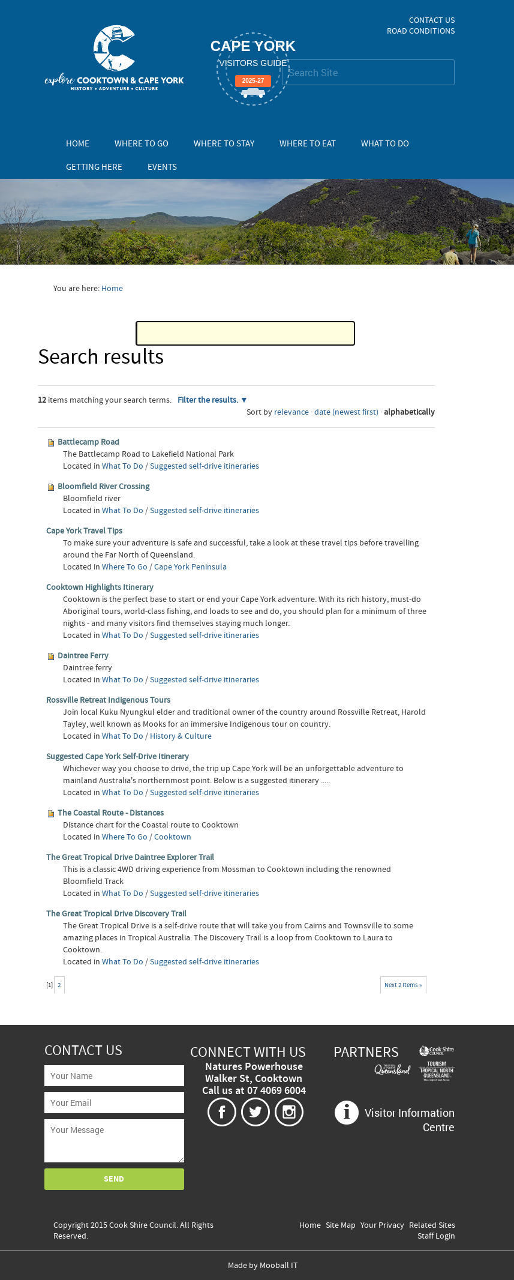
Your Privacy (382, 1225)
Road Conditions (421, 31)
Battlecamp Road (88, 442)
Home (77, 143)
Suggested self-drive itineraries (204, 466)
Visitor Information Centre (410, 1119)
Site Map (341, 1225)
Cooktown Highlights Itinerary (100, 587)
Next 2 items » (403, 985)
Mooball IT (279, 1265)
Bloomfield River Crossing (103, 486)
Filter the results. (209, 400)
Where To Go (142, 143)
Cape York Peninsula (190, 567)
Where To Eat (307, 143)
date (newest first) (346, 412)
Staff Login (436, 1236)
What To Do (385, 143)
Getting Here (94, 167)
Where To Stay (224, 143)
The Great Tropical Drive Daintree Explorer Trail (130, 857)
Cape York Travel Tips (84, 531)
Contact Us (432, 20)
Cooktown (172, 837)
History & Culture (181, 736)
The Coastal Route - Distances (111, 813)
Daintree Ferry (83, 656)
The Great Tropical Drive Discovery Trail (116, 914)
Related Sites (432, 1225)
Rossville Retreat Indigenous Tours (108, 700)
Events (162, 167)
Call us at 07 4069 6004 (254, 1091)
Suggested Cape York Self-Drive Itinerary (117, 756)
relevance (291, 412)
